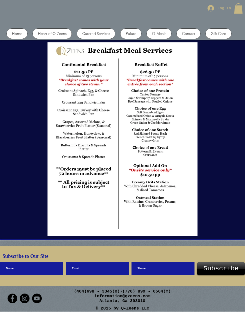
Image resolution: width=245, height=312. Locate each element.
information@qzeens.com (122, 296)
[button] (238, 8)
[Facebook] (12, 298)
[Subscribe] (221, 268)
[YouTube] (37, 298)
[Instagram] (25, 298)
